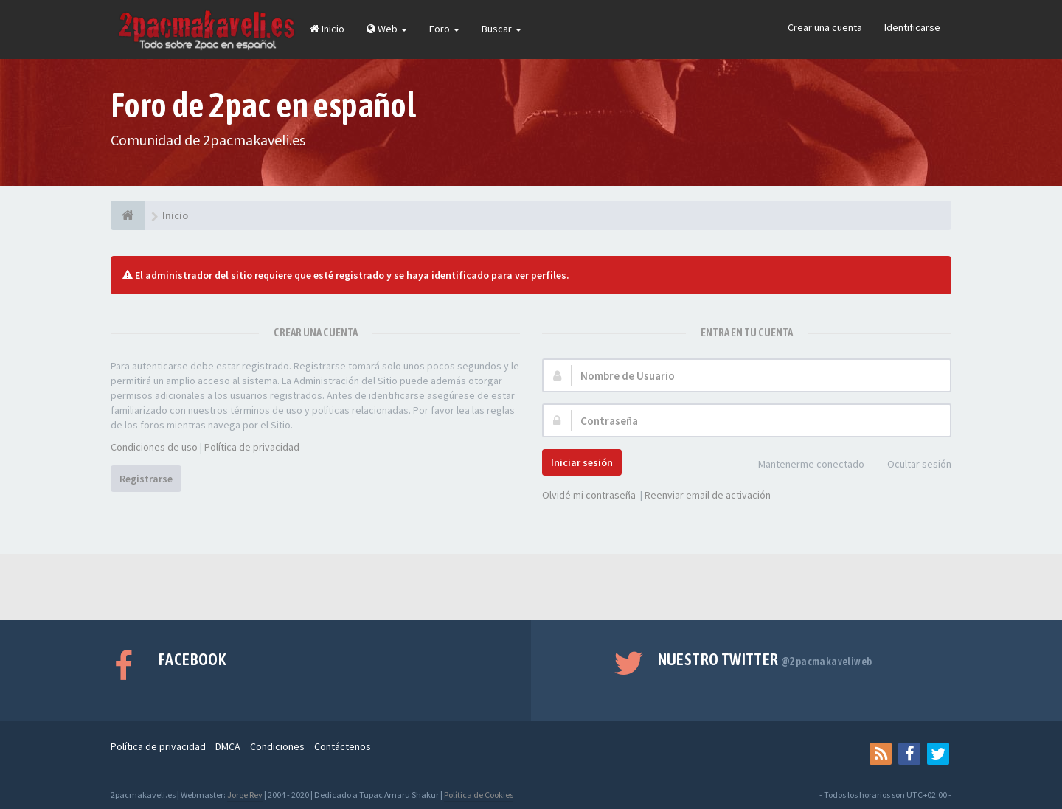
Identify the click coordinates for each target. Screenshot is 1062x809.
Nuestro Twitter (765, 659)
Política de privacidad (251, 447)
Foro (444, 28)
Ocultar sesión (911, 465)
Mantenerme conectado (803, 465)
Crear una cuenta (825, 27)
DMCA (227, 746)
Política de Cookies (478, 794)
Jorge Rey (245, 794)
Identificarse (912, 27)
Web (387, 28)
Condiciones (277, 746)
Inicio (327, 28)
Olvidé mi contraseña (589, 494)
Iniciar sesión (582, 462)
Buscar (501, 28)
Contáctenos (342, 746)
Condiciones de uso (154, 447)
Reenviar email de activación (708, 494)
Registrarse (146, 478)
